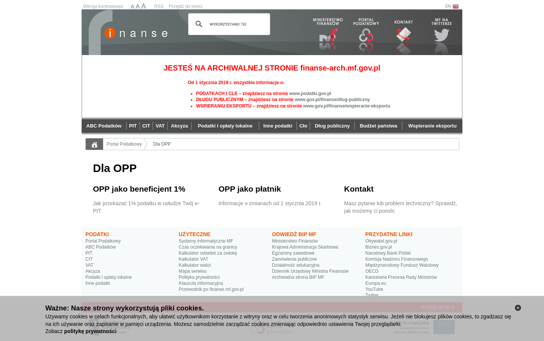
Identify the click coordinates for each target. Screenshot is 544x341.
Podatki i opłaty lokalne (108, 277)
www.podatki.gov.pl (310, 93)
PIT (89, 253)
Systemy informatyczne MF (206, 241)
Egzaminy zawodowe (293, 253)
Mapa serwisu (193, 271)
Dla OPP (162, 144)
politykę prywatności (90, 331)
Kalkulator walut (195, 265)
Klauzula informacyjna (201, 283)
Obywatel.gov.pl (381, 241)
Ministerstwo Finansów (295, 241)
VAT (89, 265)
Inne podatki (97, 283)
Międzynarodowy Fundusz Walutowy (402, 265)
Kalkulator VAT (193, 259)
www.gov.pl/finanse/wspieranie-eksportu (346, 106)
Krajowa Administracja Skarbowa (305, 247)
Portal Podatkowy (124, 144)
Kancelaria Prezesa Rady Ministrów (401, 277)
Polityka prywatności (199, 277)
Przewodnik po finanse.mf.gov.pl (211, 289)
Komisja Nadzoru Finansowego (396, 259)
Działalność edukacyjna (295, 265)
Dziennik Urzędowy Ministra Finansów (310, 271)
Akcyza (92, 271)
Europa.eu (375, 283)
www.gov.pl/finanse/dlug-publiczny (332, 99)
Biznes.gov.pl (378, 247)
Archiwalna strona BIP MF (298, 277)
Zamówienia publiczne (294, 259)
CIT (89, 259)
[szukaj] (228, 24)
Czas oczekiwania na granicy (208, 247)
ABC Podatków (100, 247)
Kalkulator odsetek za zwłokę (208, 253)
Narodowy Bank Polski (388, 253)
